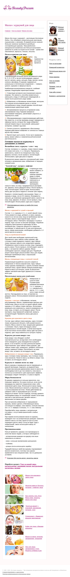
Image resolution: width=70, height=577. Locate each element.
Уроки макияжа (54, 77)
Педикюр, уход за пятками (55, 87)
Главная (7, 31)
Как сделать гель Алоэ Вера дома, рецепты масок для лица (33, 498)
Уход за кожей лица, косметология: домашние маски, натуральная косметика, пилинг (23, 466)
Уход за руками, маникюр (54, 81)
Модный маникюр (61, 49)
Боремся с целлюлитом (57, 96)
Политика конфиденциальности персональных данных (16, 574)
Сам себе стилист (55, 92)
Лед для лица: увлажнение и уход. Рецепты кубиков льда (33, 549)
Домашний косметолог (56, 67)
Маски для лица (27, 31)
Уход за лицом (16, 31)
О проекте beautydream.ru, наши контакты (13, 572)
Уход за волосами (55, 63)
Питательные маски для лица (57, 72)
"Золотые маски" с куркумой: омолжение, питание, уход (33, 508)
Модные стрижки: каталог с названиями (56, 31)
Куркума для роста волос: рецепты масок (22, 458)
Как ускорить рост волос (62, 40)
